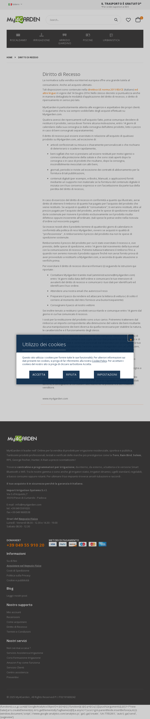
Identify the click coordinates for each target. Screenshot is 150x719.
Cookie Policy (99, 361)
